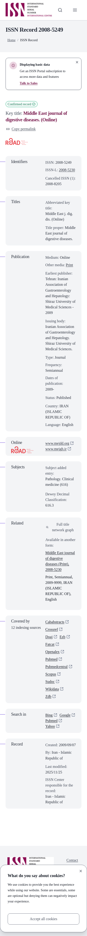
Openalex (52, 652)
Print (69, 265)
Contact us (72, 863)
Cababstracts (54, 622)
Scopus (50, 674)
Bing (49, 715)
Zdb (48, 696)
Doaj (49, 637)
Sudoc (50, 682)
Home (11, 40)
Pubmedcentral (56, 667)
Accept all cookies (43, 919)
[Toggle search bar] (60, 10)
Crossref (51, 629)
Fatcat (50, 644)
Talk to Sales (29, 83)
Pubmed (51, 659)
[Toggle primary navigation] (74, 10)
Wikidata (52, 689)
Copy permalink (21, 129)
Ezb (62, 637)
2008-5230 (67, 170)
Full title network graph (60, 527)
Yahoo (50, 726)
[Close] (81, 871)
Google (65, 715)
